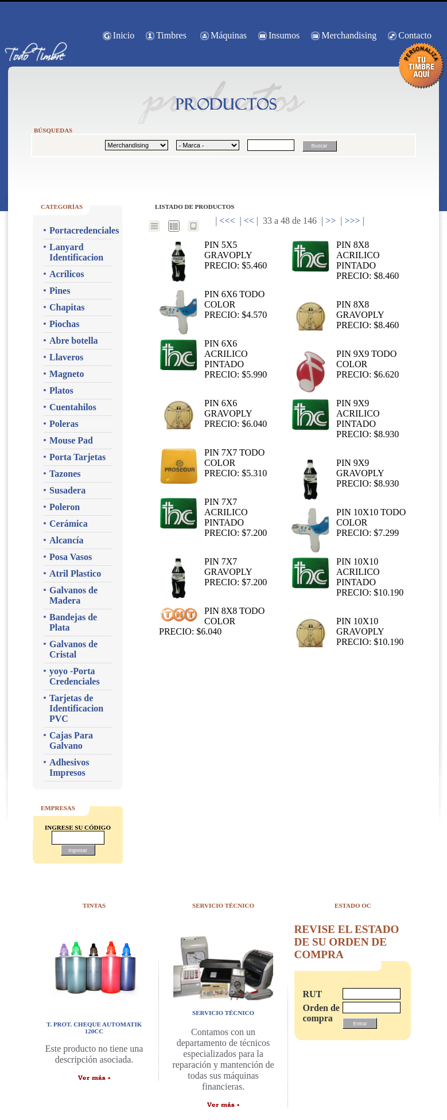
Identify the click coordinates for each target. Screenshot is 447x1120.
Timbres (171, 35)
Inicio (123, 35)
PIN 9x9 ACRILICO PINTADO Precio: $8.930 (345, 418)
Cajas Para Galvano (71, 740)
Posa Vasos (70, 557)
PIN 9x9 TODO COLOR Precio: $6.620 (345, 364)
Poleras (64, 424)
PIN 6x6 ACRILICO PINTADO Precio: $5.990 (213, 359)
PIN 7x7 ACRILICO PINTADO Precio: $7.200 (213, 517)
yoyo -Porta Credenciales (74, 676)
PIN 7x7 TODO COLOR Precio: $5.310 (213, 463)
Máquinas (229, 35)
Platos (61, 390)
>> (330, 220)
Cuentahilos (72, 407)
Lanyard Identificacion (76, 252)
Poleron (64, 507)
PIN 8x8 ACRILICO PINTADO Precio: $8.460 (345, 260)
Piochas (64, 324)
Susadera (67, 490)
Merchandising (348, 35)
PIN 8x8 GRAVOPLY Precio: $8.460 (345, 315)
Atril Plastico (75, 573)
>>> (352, 220)
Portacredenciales (80, 230)
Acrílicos (66, 274)
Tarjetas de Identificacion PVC (76, 708)
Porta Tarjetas (77, 457)
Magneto (66, 374)
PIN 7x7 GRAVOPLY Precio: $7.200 (213, 572)
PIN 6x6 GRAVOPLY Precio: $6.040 (213, 414)
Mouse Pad (71, 440)
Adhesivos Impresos (69, 767)
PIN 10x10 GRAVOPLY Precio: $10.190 (347, 632)
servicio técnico (223, 1012)
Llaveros (66, 357)
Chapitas (66, 307)
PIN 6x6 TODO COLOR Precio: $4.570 (213, 305)
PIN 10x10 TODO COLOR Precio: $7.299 (348, 523)
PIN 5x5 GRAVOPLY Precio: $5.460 (213, 255)
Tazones (65, 474)
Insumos (284, 35)
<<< (227, 220)
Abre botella (73, 340)
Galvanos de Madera (73, 595)
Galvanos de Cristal (73, 649)
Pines (59, 290)
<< (249, 220)
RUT (312, 994)
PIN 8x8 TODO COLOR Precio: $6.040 (212, 621)
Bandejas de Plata (73, 622)
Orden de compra (316, 1013)
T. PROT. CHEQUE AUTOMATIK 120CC (94, 1028)
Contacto (415, 35)
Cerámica (68, 523)
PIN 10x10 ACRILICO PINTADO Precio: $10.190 (347, 577)
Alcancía (66, 540)
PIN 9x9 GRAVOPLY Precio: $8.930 (345, 473)
